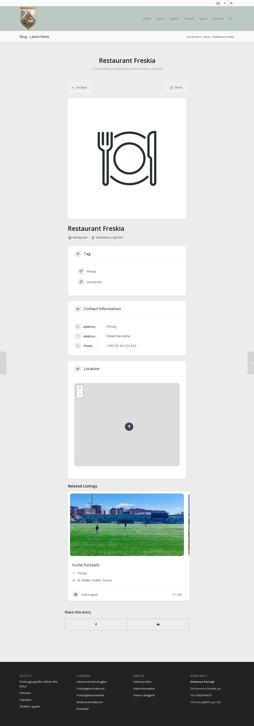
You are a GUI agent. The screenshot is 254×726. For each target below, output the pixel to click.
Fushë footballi (85, 564)
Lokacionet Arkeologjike (92, 682)
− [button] (80, 395)
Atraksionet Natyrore (90, 702)
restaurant (157, 69)
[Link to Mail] (231, 3)
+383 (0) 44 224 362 (121, 345)
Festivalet (83, 709)
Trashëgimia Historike (90, 695)
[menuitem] (217, 3)
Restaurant (110, 69)
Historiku (25, 693)
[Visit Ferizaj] (28, 18)
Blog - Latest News (34, 36)
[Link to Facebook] (225, 3)
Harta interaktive (144, 688)
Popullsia (25, 700)
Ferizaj (82, 573)
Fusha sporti (85, 594)
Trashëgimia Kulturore (91, 688)
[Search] (230, 18)
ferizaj (145, 69)
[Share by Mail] (158, 624)
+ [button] (80, 389)
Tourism (99, 69)
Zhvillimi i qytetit (30, 706)
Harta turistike (142, 682)
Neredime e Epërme (129, 69)
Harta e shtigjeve (144, 695)
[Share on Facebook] (96, 624)
